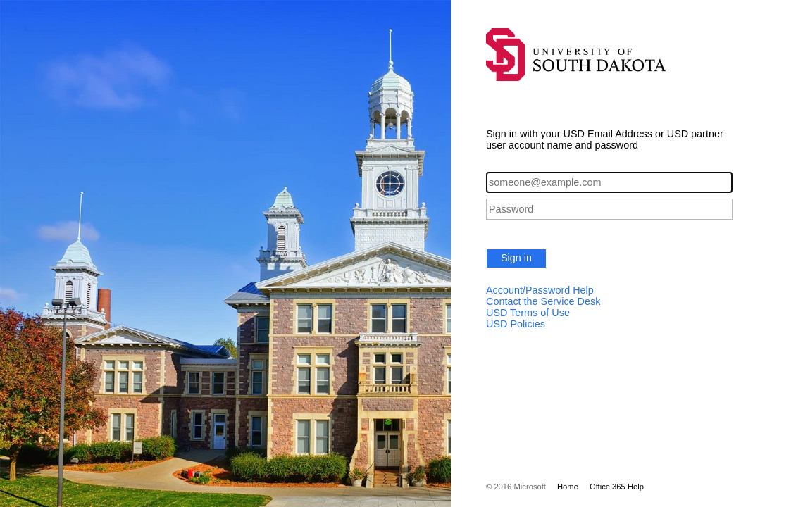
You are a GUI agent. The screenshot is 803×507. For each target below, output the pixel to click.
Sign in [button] (516, 257)
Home (567, 486)
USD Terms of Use (528, 312)
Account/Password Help (540, 290)
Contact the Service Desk (543, 301)
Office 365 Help (617, 486)
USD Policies (515, 324)
